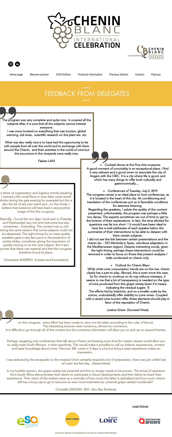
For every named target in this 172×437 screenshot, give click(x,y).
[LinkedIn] (17, 64)
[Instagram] (10, 64)
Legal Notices (140, 406)
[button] (119, 74)
